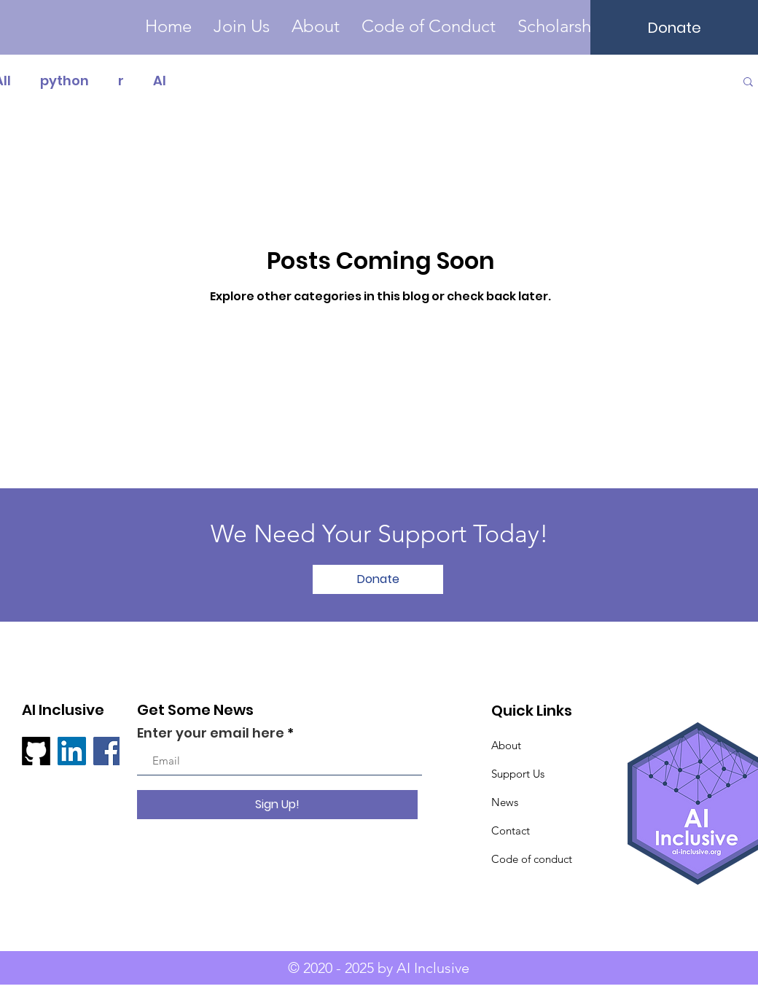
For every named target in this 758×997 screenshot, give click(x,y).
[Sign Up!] (277, 804)
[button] (566, 26)
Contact (510, 830)
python (64, 80)
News (504, 802)
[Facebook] (107, 751)
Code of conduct (531, 859)
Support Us (517, 774)
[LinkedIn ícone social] (72, 751)
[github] (36, 751)
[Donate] (674, 27)
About (506, 745)
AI (159, 80)
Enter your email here (210, 733)
